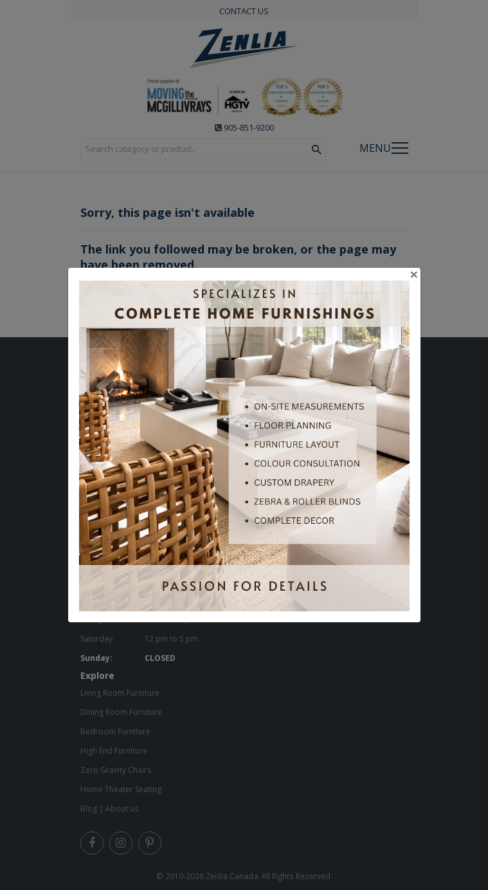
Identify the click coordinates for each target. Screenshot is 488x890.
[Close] (414, 274)
